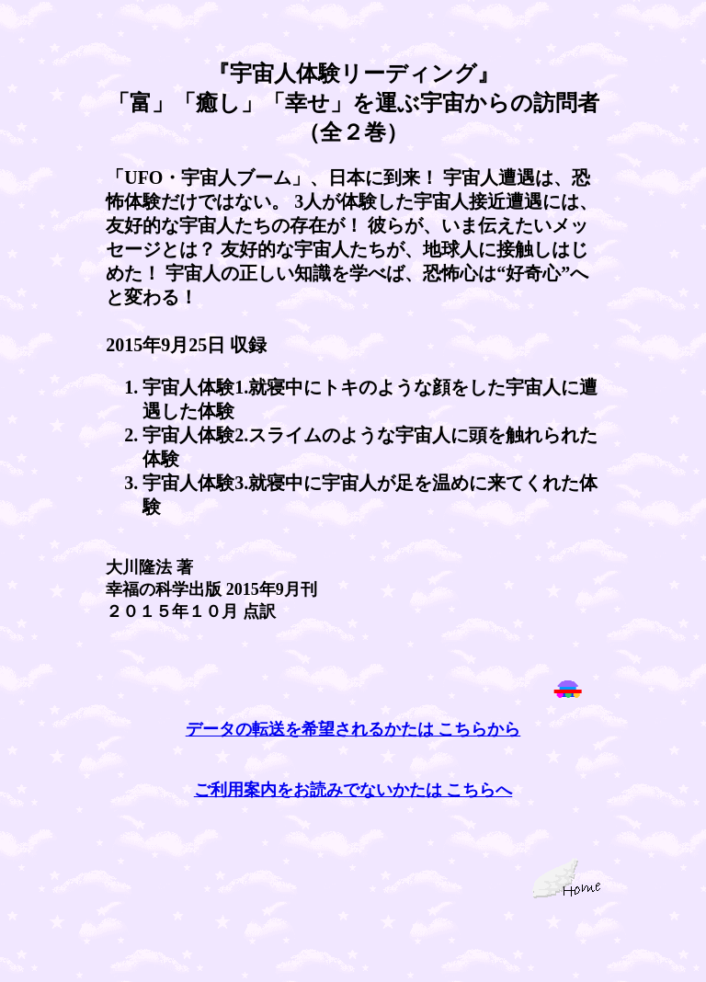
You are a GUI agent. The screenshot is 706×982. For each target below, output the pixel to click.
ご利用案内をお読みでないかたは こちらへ (353, 790)
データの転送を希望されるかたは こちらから (353, 729)
